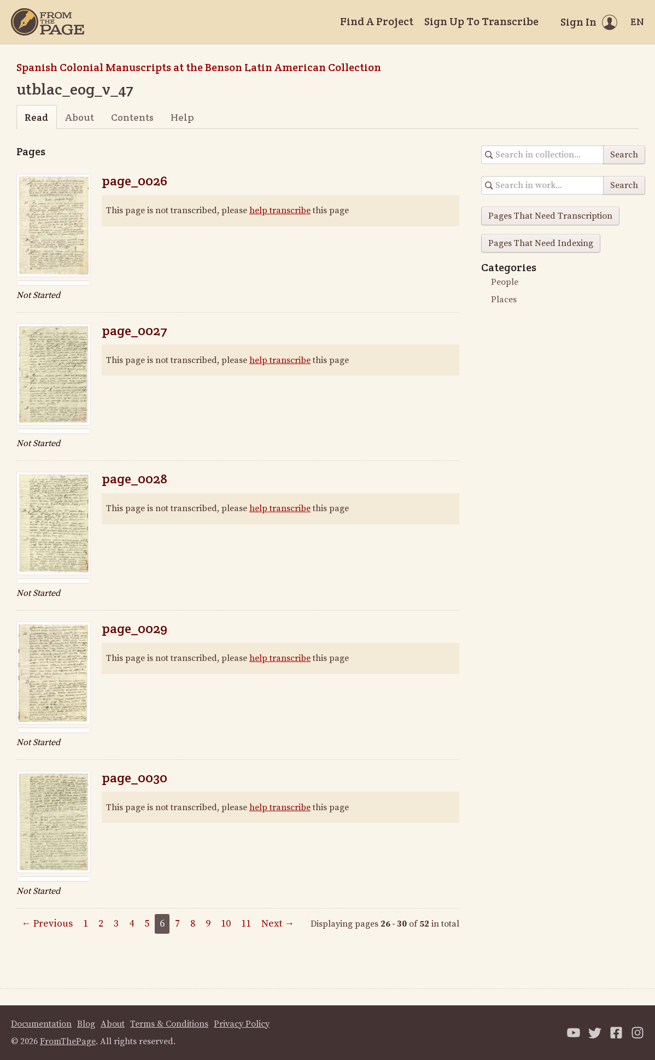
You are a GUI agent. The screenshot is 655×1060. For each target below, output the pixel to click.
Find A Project (376, 21)
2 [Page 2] (100, 923)
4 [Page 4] (131, 923)
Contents (132, 117)
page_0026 (134, 180)
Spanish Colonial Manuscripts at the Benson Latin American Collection (198, 67)
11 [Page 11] (246, 923)
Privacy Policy (242, 1023)
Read (36, 117)
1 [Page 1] (85, 923)
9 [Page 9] (208, 923)
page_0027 (134, 330)
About (79, 117)
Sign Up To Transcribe (481, 21)
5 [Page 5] (146, 923)
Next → (277, 923)
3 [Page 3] (116, 923)
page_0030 (134, 777)
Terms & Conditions (169, 1023)
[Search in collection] (542, 154)
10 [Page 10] (226, 923)
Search (624, 154)
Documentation (41, 1023)
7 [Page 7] (177, 923)
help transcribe (280, 210)
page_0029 (134, 628)
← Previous (47, 923)
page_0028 (134, 478)
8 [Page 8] (192, 923)
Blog (86, 1023)
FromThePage (68, 1041)
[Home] (47, 22)
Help (182, 117)
